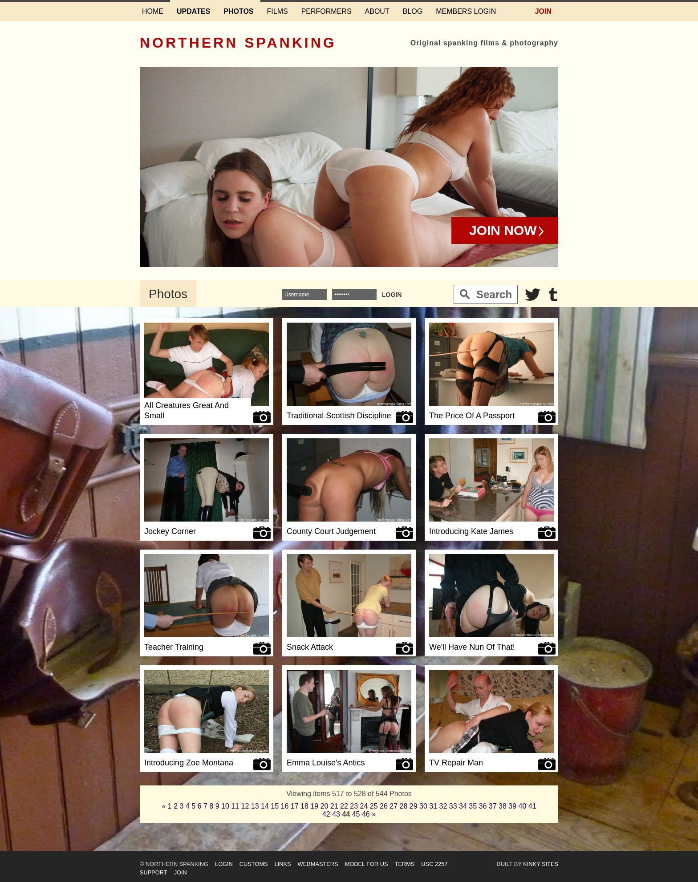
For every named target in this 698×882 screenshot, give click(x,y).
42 (326, 814)
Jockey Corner (170, 531)
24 (364, 806)
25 (374, 806)
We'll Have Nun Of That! (472, 647)
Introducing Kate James (471, 531)
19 (314, 806)
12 (245, 806)
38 (503, 806)
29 (414, 806)
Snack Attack (310, 647)
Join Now (503, 230)
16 (285, 806)
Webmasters (318, 864)
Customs (253, 864)
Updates (193, 11)
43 (336, 814)
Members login (466, 11)
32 (443, 806)
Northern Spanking (238, 43)
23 (354, 806)
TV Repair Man (456, 762)
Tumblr (553, 294)
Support (153, 872)
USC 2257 (434, 864)
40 (523, 806)
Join (543, 11)
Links (283, 864)
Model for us (366, 864)
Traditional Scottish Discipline (339, 415)
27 (394, 806)
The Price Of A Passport (472, 415)
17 (295, 806)
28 (404, 806)
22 (344, 806)
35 (473, 806)
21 (334, 806)
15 (275, 806)
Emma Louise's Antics (326, 762)
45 (356, 814)
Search (494, 294)
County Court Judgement (331, 531)
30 (423, 806)
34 (463, 806)
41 (532, 806)
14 (265, 806)
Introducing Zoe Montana (188, 762)
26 (384, 806)
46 (366, 814)
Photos (238, 11)
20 (325, 806)
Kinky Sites (540, 864)
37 (493, 806)
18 (304, 806)
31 (433, 806)
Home (152, 11)
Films (277, 11)
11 (235, 806)
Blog (412, 11)
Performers (326, 11)
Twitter (532, 294)
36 (483, 806)
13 (255, 806)
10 (225, 806)
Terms (405, 864)
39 (512, 806)
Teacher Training (173, 647)
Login (224, 864)
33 (453, 806)
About (377, 11)
